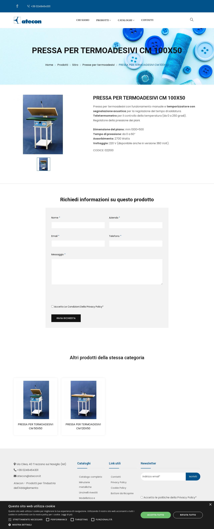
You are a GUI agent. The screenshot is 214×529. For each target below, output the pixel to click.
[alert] (107, 515)
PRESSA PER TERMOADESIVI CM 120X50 (83, 426)
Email (55, 236)
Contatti (147, 20)
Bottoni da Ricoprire (122, 493)
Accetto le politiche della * (169, 497)
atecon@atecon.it (29, 476)
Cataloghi (126, 20)
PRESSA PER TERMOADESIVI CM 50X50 (35, 426)
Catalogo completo (90, 476)
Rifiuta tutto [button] (188, 514)
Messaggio (58, 254)
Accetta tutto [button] (155, 514)
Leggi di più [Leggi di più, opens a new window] (66, 514)
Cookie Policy (118, 488)
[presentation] (76, 296)
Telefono (115, 236)
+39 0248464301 (38, 6)
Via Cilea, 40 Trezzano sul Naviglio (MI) (41, 464)
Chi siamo (82, 20)
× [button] (210, 504)
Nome (55, 217)
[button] (72, 524)
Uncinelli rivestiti (88, 492)
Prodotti (103, 20)
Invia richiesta (66, 318)
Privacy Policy (94, 306)
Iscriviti (193, 476)
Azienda (114, 217)
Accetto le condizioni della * (77, 306)
